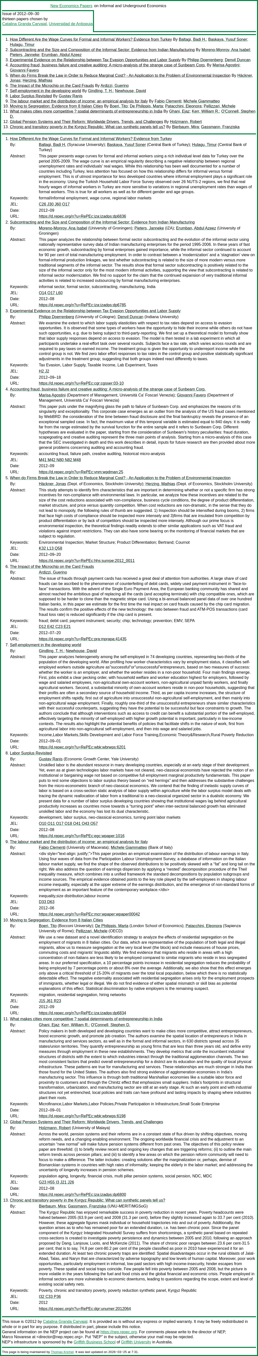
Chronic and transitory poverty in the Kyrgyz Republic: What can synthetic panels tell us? (87, 127)
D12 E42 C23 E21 (55, 627)
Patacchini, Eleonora (183, 106)
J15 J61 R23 (50, 1001)
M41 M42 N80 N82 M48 (60, 460)
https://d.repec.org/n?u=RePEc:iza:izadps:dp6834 (82, 1013)
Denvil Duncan (238, 60)
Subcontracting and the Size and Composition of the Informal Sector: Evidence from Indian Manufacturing (102, 50)
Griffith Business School (95, 1342)
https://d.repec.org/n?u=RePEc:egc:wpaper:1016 (81, 836)
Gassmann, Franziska (220, 127)
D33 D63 (46, 902)
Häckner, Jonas (52, 484)
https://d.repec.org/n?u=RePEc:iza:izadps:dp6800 (82, 1194)
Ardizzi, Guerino (114, 85)
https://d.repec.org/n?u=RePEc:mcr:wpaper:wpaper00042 (89, 914)
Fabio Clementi (168, 101)
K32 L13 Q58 (50, 548)
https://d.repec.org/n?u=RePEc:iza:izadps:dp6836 (82, 216)
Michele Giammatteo (202, 101)
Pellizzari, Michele (219, 106)
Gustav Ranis (70, 96)
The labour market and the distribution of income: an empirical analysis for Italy (79, 101)
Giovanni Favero (24, 70)
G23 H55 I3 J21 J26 (56, 1182)
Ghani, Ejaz (179, 111)
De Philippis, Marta (146, 106)
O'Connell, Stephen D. (110, 1025)
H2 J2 (44, 371)
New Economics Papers (71, 6)
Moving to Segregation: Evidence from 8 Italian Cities (56, 106)
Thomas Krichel (62, 1352)
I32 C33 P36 (50, 1296)
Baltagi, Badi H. (192, 39)
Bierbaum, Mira (185, 127)
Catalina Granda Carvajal (24, 24)
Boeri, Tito (119, 106)
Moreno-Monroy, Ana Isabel (226, 50)
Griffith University (136, 1342)
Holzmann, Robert (186, 122)
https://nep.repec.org (118, 1332)
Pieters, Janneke (24, 55)
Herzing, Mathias (37, 80)
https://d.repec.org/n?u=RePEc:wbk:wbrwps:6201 (82, 747)
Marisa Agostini (225, 65)
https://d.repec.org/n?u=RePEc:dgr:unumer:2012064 (85, 1309)
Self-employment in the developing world (45, 91)
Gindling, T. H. (100, 91)
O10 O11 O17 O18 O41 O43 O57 (68, 823)
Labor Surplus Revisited (31, 96)
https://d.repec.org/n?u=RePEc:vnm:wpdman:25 (81, 472)
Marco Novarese (16, 1337)
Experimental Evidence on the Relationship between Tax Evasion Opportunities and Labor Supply (95, 60)
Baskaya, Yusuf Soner (227, 39)
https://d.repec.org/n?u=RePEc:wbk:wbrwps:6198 (82, 1116)
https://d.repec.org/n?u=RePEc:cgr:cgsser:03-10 (81, 383)
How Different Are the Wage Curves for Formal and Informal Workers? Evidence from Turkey (91, 39)
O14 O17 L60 (51, 293)
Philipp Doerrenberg (204, 60)
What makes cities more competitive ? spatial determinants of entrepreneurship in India (86, 111)
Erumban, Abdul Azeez (62, 55)
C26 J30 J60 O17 (54, 204)
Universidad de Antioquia (71, 24)
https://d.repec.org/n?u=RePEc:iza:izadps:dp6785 (82, 305)
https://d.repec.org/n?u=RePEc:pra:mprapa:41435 (82, 639)
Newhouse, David (130, 91)
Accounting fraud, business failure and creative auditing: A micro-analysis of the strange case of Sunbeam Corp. (108, 65)
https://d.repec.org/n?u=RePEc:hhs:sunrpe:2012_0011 (87, 561)
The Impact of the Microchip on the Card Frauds (52, 85)
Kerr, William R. (205, 111)
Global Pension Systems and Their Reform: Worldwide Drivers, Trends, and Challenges (86, 122)
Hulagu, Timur (22, 44)
